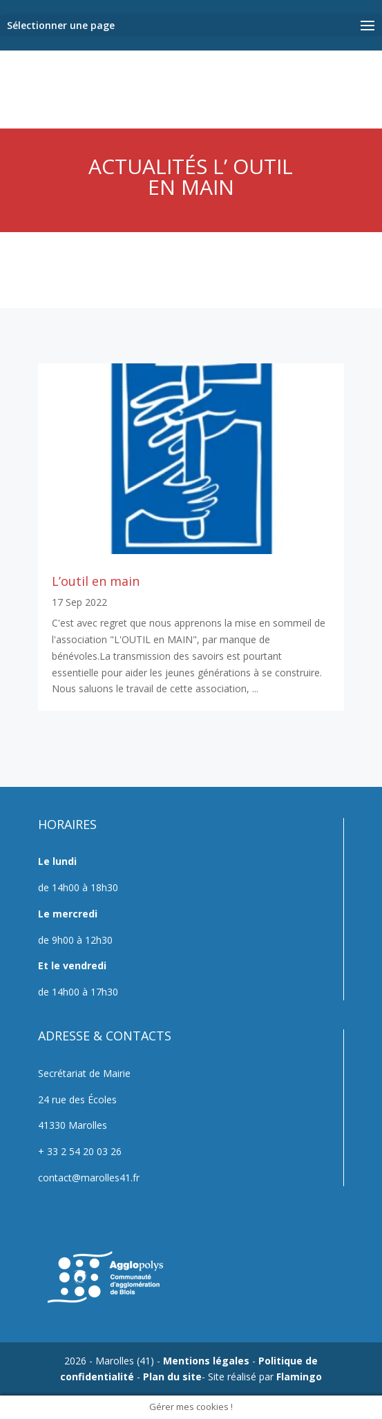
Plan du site (172, 1376)
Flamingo (299, 1376)
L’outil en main (96, 581)
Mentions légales (206, 1360)
